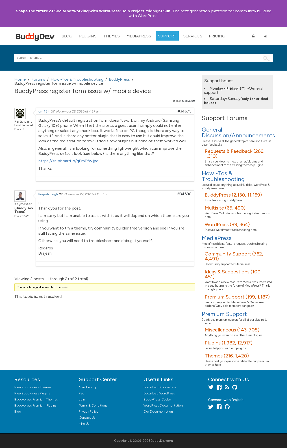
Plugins (87, 36)
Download (160, 387)
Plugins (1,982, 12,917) (228, 343)
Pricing (217, 36)
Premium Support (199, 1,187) (237, 297)
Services (192, 36)
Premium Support (224, 314)
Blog (67, 36)
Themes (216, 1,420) (227, 356)
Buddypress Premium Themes (36, 399)
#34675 (184, 111)
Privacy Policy (88, 411)
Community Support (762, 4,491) (234, 256)
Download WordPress (159, 393)
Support (167, 36)
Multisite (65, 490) (225, 208)
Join (82, 399)
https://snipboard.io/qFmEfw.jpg (68, 160)
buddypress (188, 100)
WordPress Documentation (163, 405)
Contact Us (87, 418)
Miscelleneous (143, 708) (232, 330)
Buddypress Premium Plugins (35, 405)
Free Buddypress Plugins (32, 393)
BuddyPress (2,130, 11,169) (233, 195)
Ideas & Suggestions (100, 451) (233, 274)
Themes (111, 36)
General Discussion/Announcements (238, 132)
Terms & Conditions (93, 405)
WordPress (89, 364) (227, 224)
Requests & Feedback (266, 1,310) (234, 153)
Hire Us (84, 424)
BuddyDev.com (162, 441)
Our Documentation (158, 411)
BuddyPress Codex (157, 399)
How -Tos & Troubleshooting (223, 176)
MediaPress (138, 36)
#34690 (184, 194)
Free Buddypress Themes (32, 387)
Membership (88, 387)
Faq (81, 393)
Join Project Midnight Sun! (94, 11)
